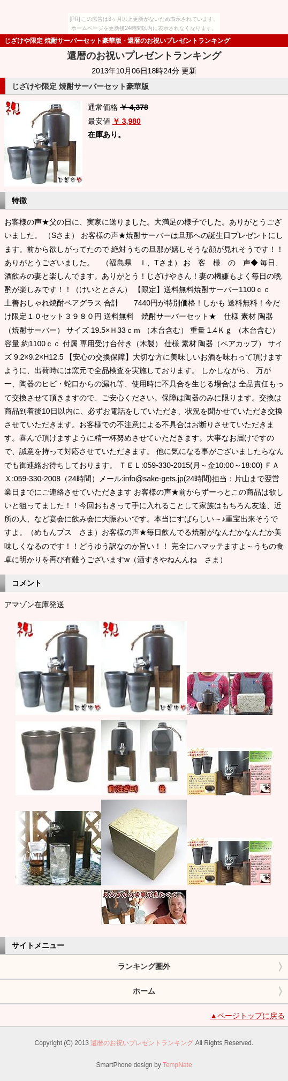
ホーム (144, 991)
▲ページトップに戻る (247, 1015)
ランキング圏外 (144, 966)
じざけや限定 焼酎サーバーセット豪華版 (80, 86)
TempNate (177, 1065)
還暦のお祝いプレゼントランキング (144, 55)
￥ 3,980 (126, 121)
